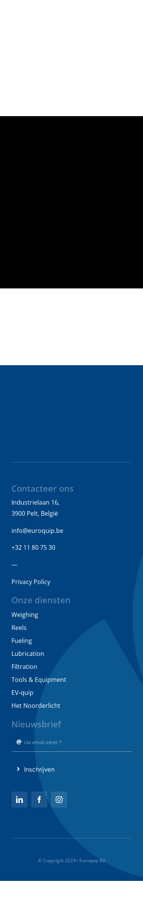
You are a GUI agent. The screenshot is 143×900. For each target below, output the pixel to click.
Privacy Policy (30, 582)
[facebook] (39, 800)
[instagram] (59, 800)
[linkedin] (19, 800)
